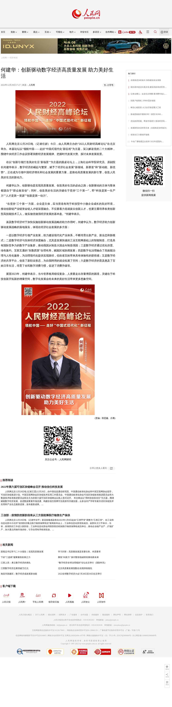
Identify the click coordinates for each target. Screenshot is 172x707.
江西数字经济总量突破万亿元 (14, 568)
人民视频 (69, 597)
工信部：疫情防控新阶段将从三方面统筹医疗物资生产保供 (35, 515)
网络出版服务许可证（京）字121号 (101, 636)
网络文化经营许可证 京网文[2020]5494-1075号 (66, 636)
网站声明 (117, 615)
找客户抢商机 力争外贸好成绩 (143, 101)
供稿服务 (95, 615)
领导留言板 (53, 597)
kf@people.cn (62, 625)
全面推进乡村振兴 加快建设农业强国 (146, 80)
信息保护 (138, 615)
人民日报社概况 (25, 615)
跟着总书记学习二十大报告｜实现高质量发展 (22, 551)
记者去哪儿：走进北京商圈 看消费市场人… (149, 94)
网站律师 (128, 615)
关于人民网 (39, 615)
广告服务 (73, 615)
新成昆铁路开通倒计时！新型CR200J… (147, 114)
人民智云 (85, 597)
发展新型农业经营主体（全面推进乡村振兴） (149, 128)
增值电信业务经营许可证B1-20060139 (82, 630)
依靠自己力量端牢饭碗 (140, 135)
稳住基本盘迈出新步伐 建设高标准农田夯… (149, 87)
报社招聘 (51, 615)
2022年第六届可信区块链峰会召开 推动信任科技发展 (32, 486)
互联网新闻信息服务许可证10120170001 (48, 630)
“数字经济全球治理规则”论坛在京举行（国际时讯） (82, 563)
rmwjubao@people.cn (122, 625)
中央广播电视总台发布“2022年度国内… (147, 142)
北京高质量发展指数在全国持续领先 (75, 568)
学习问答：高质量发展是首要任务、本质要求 (79, 551)
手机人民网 (38, 597)
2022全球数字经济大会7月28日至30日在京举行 (80, 574)
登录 (166, 32)
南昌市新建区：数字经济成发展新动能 (19, 574)
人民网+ (22, 597)
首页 (3, 32)
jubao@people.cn (111, 620)
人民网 (4, 58)
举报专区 (84, 32)
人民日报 (6, 597)
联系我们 (149, 615)
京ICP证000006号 (124, 636)
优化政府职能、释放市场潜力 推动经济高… (149, 121)
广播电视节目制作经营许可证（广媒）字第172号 (120, 630)
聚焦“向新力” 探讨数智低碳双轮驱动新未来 (78, 557)
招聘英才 (62, 615)
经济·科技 (14, 58)
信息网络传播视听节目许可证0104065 (31, 636)
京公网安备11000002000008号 (144, 636)
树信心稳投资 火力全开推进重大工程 (146, 107)
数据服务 (106, 615)
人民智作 (101, 597)
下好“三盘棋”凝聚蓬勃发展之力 (15, 557)
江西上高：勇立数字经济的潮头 (16, 563)
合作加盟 (84, 615)
